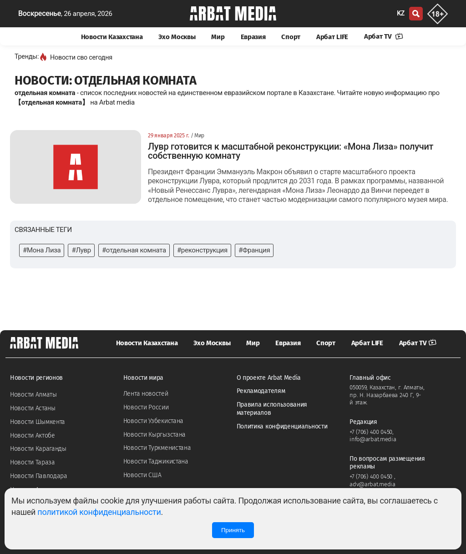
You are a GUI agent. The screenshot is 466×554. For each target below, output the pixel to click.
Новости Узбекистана (153, 421)
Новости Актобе (32, 435)
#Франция (254, 250)
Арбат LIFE (332, 37)
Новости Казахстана (112, 37)
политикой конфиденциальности (99, 512)
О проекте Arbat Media (269, 378)
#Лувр (81, 250)
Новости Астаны (33, 408)
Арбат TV (383, 36)
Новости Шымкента (37, 422)
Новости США (142, 475)
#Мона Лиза (42, 250)
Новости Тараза (32, 462)
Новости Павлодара (38, 476)
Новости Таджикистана (155, 461)
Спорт (290, 37)
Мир (217, 37)
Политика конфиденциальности (282, 426)
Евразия (253, 37)
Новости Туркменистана (157, 448)
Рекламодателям (261, 391)
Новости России (146, 407)
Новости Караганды (38, 449)
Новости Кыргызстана (154, 434)
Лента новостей (145, 394)
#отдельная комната (134, 250)
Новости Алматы (33, 394)
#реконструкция (202, 250)
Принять (233, 530)
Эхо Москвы (176, 37)
